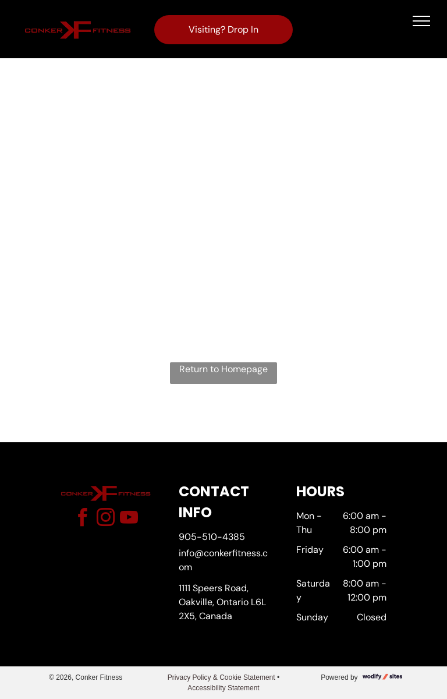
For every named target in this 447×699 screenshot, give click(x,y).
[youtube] (128, 519)
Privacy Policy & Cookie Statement (221, 677)
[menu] (421, 21)
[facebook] (82, 519)
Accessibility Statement (223, 688)
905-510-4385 (212, 537)
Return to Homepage (223, 369)
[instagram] (105, 519)
